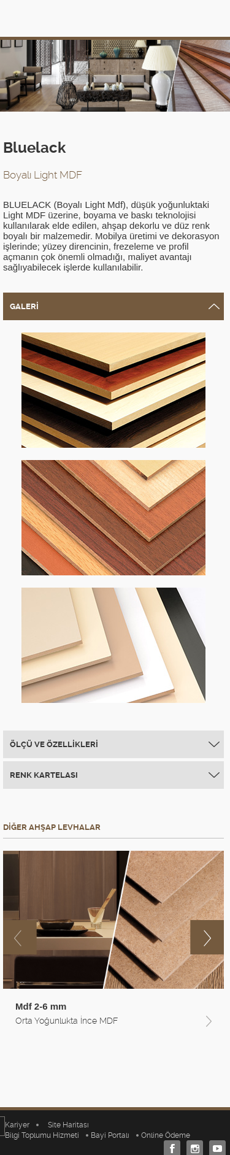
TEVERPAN (43, 18)
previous (20, 937)
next (207, 937)
